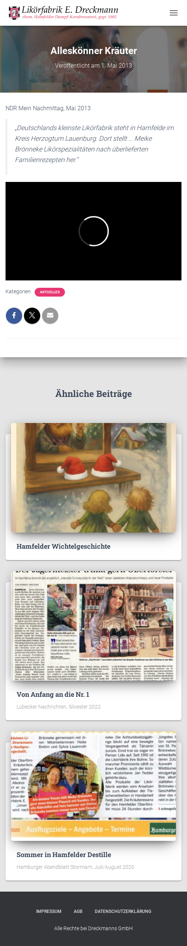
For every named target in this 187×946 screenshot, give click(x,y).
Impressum (49, 911)
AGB (78, 911)
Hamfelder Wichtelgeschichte (63, 546)
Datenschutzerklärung (123, 911)
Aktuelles (50, 292)
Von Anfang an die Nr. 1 (53, 694)
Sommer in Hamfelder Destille (64, 854)
